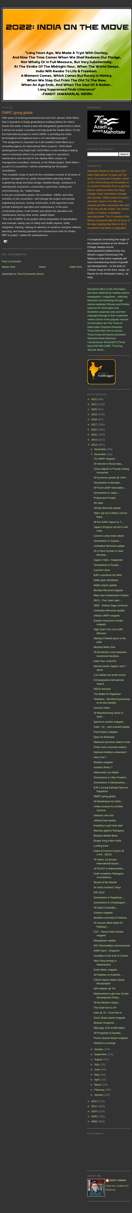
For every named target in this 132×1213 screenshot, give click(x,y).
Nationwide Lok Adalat (106, 772)
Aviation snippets (103, 912)
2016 (94, 429)
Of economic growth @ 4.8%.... (111, 477)
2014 (94, 439)
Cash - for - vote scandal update (111, 726)
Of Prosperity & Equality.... (108, 1032)
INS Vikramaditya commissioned (112, 945)
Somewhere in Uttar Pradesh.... (111, 777)
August (98, 1059)
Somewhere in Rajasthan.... (109, 897)
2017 (94, 424)
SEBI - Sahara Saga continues (111, 605)
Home (42, 266)
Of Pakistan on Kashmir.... (108, 974)
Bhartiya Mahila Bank (105, 835)
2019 (94, 414)
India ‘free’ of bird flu (105, 661)
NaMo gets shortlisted (106, 580)
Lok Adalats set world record (109, 674)
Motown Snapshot (104, 1022)
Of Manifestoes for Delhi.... (108, 801)
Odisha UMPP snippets (107, 615)
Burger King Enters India (107, 840)
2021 (94, 404)
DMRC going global (105, 796)
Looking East (101, 845)
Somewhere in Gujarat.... (108, 540)
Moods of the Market (105, 882)
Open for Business (104, 737)
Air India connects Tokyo (107, 887)
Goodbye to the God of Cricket (111, 955)
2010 (94, 1111)
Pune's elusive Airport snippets (111, 1038)
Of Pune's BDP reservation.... (110, 487)
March (98, 1084)
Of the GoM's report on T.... (109, 521)
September (100, 1054)
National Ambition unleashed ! (110, 752)
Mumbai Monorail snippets (108, 590)
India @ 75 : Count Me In (108, 1012)
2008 (94, 1121)
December (100, 449)
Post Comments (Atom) (30, 273)
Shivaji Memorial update (107, 507)
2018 (94, 419)
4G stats (98, 502)
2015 (94, 434)
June (97, 1069)
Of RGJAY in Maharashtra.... (109, 868)
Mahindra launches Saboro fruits (112, 742)
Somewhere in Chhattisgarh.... (111, 902)
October (99, 1049)
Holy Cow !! (100, 757)
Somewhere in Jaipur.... (107, 492)
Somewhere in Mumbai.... (108, 482)
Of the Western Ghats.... (107, 1002)
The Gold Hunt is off (105, 1007)
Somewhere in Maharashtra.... (110, 782)
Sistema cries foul (104, 815)
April (97, 1079)
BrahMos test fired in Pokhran (110, 917)
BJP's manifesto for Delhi (108, 575)
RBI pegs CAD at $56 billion (109, 1027)
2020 (94, 409)
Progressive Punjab (105, 497)
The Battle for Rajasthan (107, 694)
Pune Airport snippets (106, 731)
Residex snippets (103, 762)
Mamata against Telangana (109, 830)
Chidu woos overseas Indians (110, 747)
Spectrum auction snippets (108, 721)
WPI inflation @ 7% (104, 988)
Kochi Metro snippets (105, 969)
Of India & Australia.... (106, 907)
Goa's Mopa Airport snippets (109, 1017)
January (99, 1094)
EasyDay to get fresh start (108, 825)
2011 (94, 1106)
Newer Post (8, 266)
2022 (94, 399)
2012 (94, 1101)
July (97, 1064)
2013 (94, 444)
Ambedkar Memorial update (109, 545)
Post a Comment (11, 261)
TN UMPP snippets (104, 458)
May (97, 1074)
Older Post (76, 266)
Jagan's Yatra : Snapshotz (108, 559)
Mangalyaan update (105, 940)
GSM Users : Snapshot (106, 950)
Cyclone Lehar (102, 570)
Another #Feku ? (103, 767)
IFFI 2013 (99, 892)
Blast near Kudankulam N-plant (111, 595)
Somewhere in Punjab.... (107, 564)
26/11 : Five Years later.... (108, 600)
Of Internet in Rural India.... (109, 463)
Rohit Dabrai (118, 1180)
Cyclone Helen (102, 707)
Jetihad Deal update (105, 820)
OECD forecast (102, 688)
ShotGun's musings (104, 1043)
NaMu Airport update (105, 585)
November (100, 454)
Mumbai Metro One (104, 647)
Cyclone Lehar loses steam (109, 535)
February (99, 1089)
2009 (94, 1116)
